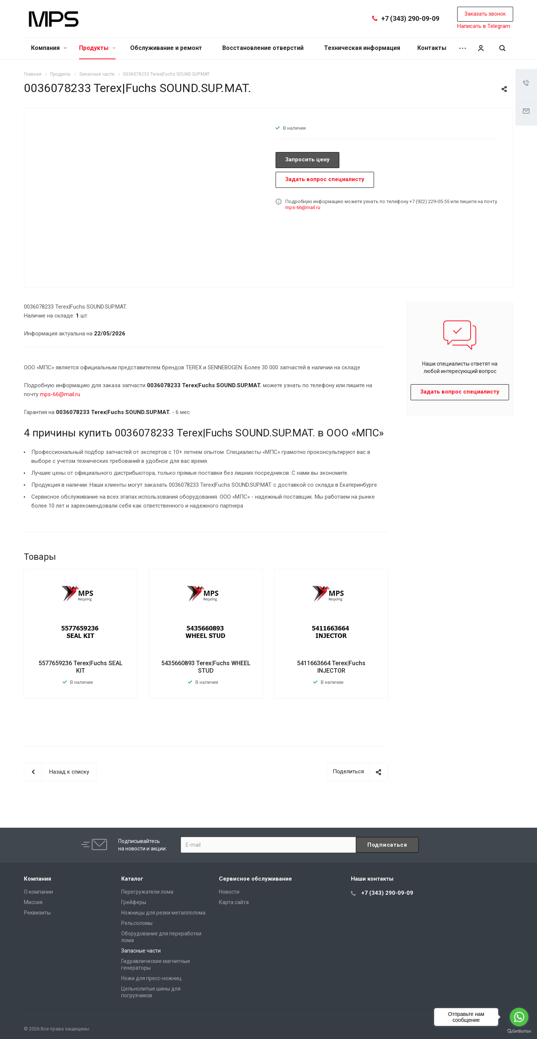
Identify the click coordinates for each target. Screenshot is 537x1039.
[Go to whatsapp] (519, 1017)
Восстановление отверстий (263, 47)
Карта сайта (234, 902)
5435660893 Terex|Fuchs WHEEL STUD (206, 667)
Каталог (132, 878)
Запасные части (141, 951)
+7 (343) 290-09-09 (410, 18)
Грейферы (133, 902)
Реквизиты (37, 913)
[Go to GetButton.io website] (519, 1031)
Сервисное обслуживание (255, 878)
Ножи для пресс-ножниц (151, 978)
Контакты (431, 47)
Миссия (33, 902)
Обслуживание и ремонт (166, 47)
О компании (38, 892)
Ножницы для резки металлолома (163, 913)
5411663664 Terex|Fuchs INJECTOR (331, 667)
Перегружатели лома (147, 892)
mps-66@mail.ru (302, 207)
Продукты (97, 47)
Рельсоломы (137, 923)
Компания (49, 47)
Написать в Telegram (483, 26)
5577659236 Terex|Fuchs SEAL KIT (80, 667)
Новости (229, 892)
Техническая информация (362, 47)
